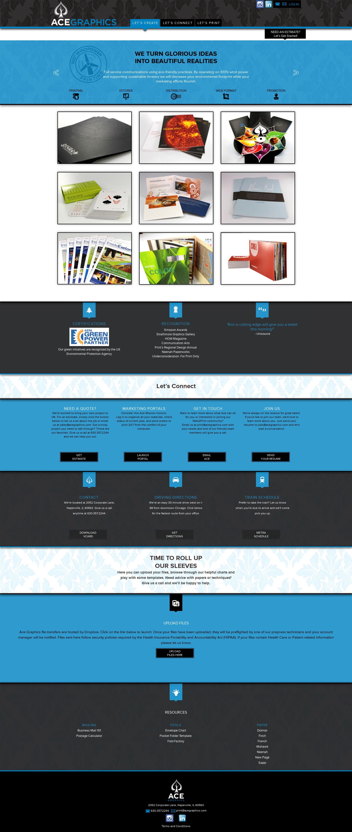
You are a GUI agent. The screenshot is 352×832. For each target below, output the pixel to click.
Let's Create (145, 23)
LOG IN (294, 4)
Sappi (262, 763)
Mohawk (262, 747)
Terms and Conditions (176, 826)
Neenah (262, 752)
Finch (262, 736)
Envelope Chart (175, 730)
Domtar (262, 730)
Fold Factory (175, 741)
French (262, 741)
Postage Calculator (89, 736)
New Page (262, 757)
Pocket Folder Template (176, 736)
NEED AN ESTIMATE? (285, 34)
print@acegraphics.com (189, 810)
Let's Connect (178, 23)
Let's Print (209, 23)
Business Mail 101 (89, 730)
